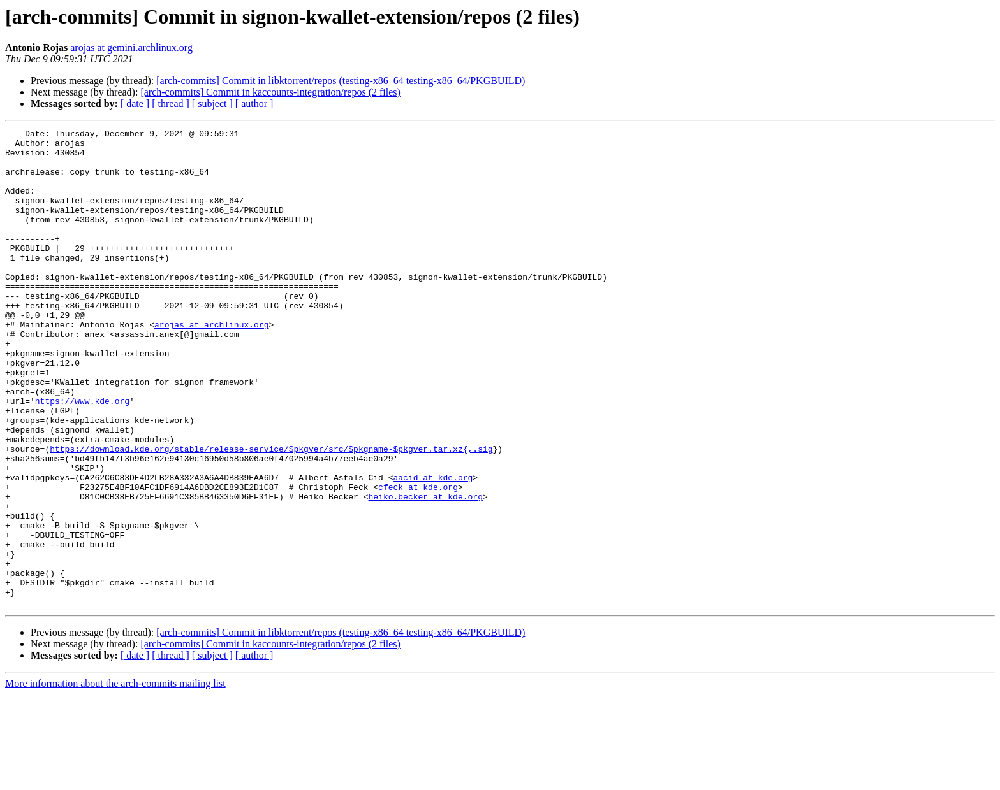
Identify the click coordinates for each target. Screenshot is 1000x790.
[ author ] (254, 103)
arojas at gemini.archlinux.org (131, 47)
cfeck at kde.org (418, 559)
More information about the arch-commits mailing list (115, 778)
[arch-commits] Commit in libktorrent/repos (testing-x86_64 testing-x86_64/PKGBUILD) (340, 80)
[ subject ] (212, 103)
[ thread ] (170, 103)
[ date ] (135, 103)
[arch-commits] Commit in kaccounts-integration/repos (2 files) (270, 92)
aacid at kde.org (433, 548)
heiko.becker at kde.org (425, 571)
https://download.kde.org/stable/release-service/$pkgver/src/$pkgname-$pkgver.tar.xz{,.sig (271, 513)
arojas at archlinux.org (211, 364)
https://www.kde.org (82, 456)
